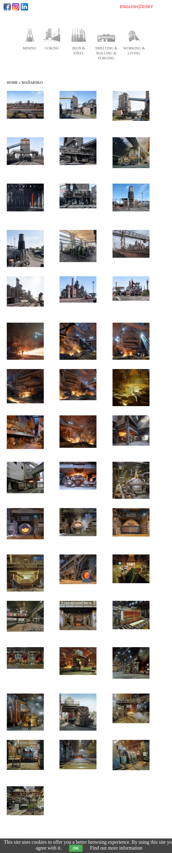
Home (12, 82)
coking (52, 48)
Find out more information (116, 848)
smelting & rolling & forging (106, 53)
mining (29, 48)
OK (76, 848)
